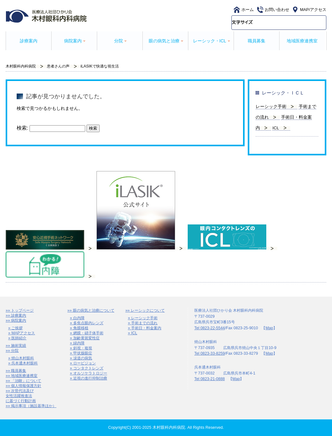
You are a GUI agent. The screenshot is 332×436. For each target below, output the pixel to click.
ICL (275, 128)
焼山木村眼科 (22, 358)
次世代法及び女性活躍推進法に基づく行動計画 (21, 396)
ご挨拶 (17, 328)
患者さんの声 (58, 66)
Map (269, 328)
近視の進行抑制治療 (90, 378)
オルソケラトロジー (90, 373)
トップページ (22, 310)
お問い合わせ (277, 9)
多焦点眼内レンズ (88, 323)
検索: (22, 128)
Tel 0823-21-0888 (209, 379)
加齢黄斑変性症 (86, 338)
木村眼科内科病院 (21, 66)
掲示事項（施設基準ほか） (33, 406)
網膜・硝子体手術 (88, 333)
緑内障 (79, 343)
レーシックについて (148, 310)
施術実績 (18, 345)
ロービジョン (84, 363)
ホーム (247, 9)
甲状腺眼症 (82, 353)
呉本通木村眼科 (24, 363)
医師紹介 (18, 338)
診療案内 (28, 40)
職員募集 (256, 40)
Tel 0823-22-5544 (209, 328)
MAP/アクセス (313, 9)
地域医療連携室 (302, 40)
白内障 (79, 318)
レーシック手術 (271, 106)
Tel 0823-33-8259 (209, 353)
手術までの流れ (144, 323)
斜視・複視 (82, 348)
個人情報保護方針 (26, 386)
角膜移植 (80, 328)
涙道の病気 (82, 358)
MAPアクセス (23, 333)
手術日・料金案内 (146, 328)
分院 (15, 350)
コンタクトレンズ (88, 368)
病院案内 (18, 320)
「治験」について (26, 381)
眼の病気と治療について (93, 310)
